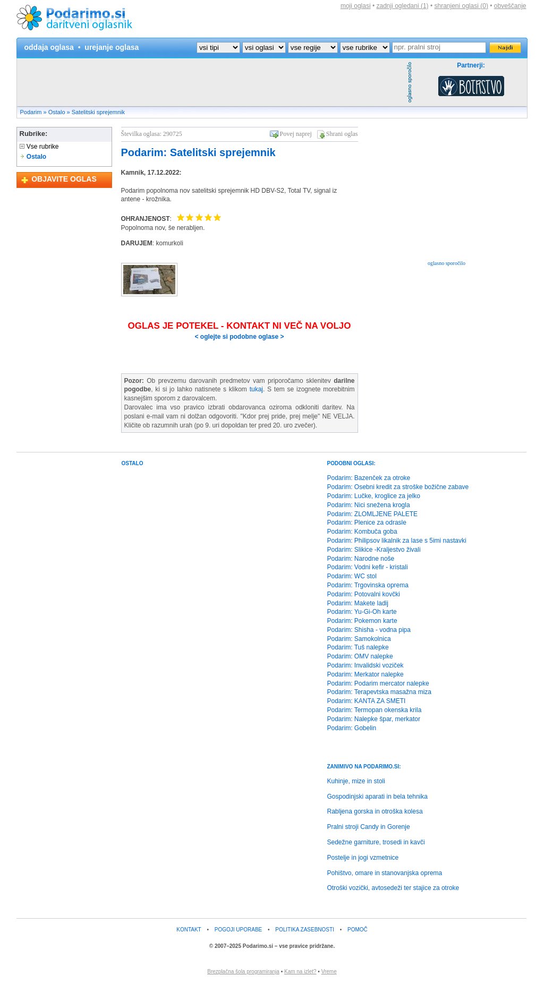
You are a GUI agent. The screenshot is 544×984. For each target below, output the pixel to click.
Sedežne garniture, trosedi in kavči (376, 842)
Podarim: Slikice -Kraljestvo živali (374, 549)
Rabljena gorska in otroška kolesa (375, 811)
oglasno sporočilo (446, 263)
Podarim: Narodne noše (361, 558)
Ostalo (56, 112)
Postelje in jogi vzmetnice (363, 857)
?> (264, 47)
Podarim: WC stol (352, 576)
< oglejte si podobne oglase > (239, 336)
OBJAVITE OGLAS (64, 179)
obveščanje (510, 6)
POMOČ (357, 929)
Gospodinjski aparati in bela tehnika (377, 796)
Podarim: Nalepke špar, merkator (373, 719)
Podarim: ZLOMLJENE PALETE (372, 514)
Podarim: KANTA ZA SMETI (366, 701)
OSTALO (132, 463)
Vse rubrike (39, 146)
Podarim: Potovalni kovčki (363, 594)
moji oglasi (356, 6)
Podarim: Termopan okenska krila (374, 710)
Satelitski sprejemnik (98, 112)
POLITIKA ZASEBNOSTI (304, 929)
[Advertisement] (210, 82)
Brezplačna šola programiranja (243, 971)
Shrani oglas (342, 134)
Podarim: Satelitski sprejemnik (198, 152)
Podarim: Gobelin (352, 728)
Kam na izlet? (300, 971)
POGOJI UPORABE (238, 929)
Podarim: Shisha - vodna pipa (369, 630)
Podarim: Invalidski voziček (365, 665)
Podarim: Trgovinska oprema (368, 585)
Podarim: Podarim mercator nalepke (378, 683)
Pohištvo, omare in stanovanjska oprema (385, 873)
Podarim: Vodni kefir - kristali (367, 567)
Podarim (31, 112)
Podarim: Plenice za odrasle (366, 522)
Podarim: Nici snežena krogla (368, 505)
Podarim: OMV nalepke (360, 656)
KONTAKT (188, 929)
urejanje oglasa (111, 47)
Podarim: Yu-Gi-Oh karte (362, 611)
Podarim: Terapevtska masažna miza (379, 692)
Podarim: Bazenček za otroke (369, 478)
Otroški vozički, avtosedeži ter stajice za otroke (393, 888)
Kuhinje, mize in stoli (356, 781)
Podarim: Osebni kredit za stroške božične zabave (398, 487)
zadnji (403, 6)
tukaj (256, 389)
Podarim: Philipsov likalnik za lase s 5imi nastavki (396, 540)
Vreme (329, 971)
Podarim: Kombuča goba (362, 531)
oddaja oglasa (49, 47)
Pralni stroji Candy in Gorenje (368, 827)
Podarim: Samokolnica (359, 639)
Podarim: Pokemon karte (362, 620)
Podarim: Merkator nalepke (365, 674)
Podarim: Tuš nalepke (358, 647)
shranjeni (461, 6)
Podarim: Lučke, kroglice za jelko (373, 496)
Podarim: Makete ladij (357, 603)
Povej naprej (296, 134)
